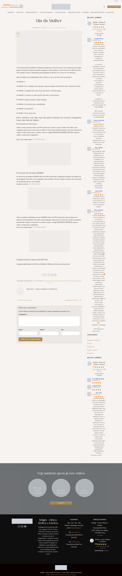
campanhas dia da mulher (48, 280)
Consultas (20, 12)
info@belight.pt (76, 528)
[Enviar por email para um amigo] (49, 275)
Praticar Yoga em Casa (24, 300)
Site (62, 329)
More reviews (96, 331)
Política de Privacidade (52, 574)
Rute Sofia (99, 393)
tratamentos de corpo (71, 280)
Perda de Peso (91, 346)
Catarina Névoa (98, 38)
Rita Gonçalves (98, 210)
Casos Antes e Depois (97, 12)
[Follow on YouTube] (117, 1)
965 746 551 (75, 532)
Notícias (49, 17)
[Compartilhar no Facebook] (43, 275)
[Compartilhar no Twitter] (46, 275)
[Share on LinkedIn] (55, 275)
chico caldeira (99, 147)
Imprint (74, 574)
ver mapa (100, 535)
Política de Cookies (65, 574)
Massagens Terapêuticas (93, 340)
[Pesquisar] (104, 6)
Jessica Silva (98, 191)
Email (42, 329)
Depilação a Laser (74, 12)
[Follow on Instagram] (115, 1)
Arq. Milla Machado (98, 379)
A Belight (11, 12)
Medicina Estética (32, 12)
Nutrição (85, 12)
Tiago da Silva (97, 386)
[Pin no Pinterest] (52, 275)
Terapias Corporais (92, 350)
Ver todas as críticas (96, 455)
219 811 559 (75, 542)
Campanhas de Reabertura (73, 300)
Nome (21, 329)
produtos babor (63, 280)
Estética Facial (61, 12)
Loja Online (110, 12)
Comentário (23, 314)
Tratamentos (90, 353)
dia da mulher (57, 280)
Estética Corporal (47, 12)
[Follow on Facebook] (113, 1)
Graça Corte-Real (99, 120)
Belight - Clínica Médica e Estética (56, 27)
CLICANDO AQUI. (39, 139)
